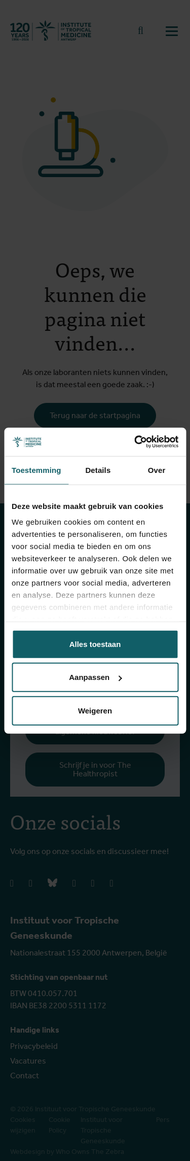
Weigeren (95, 710)
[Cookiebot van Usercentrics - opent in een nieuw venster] (135, 442)
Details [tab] (97, 469)
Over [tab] (157, 469)
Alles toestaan (95, 643)
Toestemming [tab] (36, 469)
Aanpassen (95, 677)
